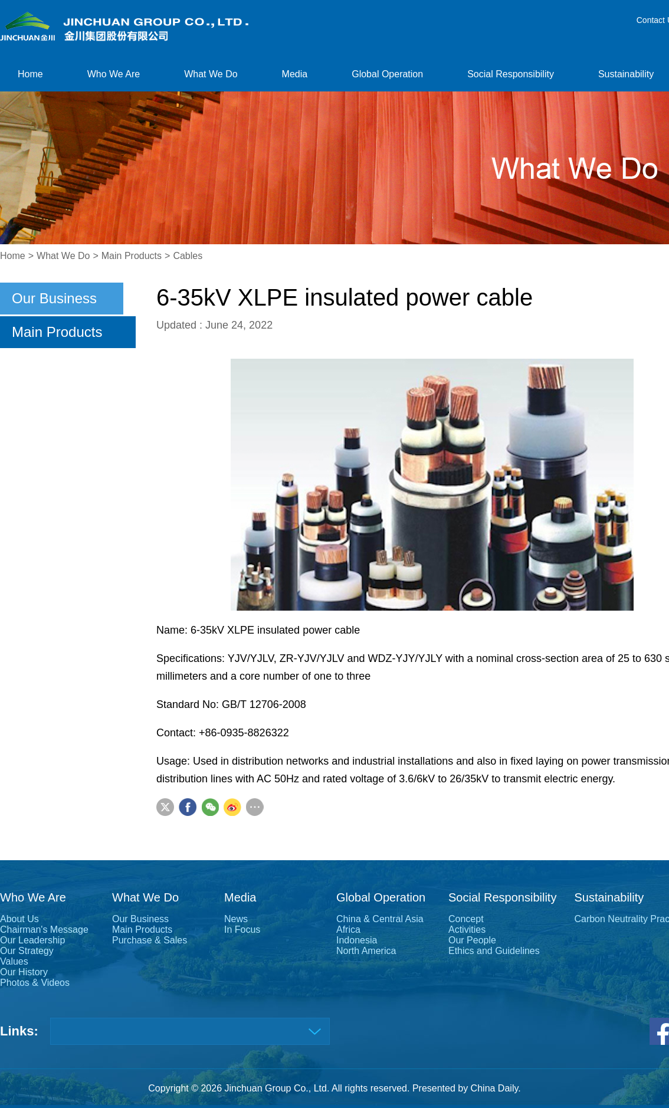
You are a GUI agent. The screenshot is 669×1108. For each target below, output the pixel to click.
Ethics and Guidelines (494, 951)
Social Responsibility (510, 74)
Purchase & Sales (149, 940)
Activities (467, 930)
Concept (466, 919)
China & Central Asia (380, 919)
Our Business (54, 298)
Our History (24, 972)
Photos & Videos (35, 983)
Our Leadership (32, 940)
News (236, 919)
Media (295, 74)
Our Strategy (27, 951)
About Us (19, 919)
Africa (348, 930)
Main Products (131, 256)
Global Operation (387, 74)
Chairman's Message (44, 930)
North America (366, 951)
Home (30, 74)
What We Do (210, 74)
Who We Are (113, 74)
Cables (187, 256)
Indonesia (356, 940)
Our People (472, 940)
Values (14, 961)
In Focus (242, 930)
